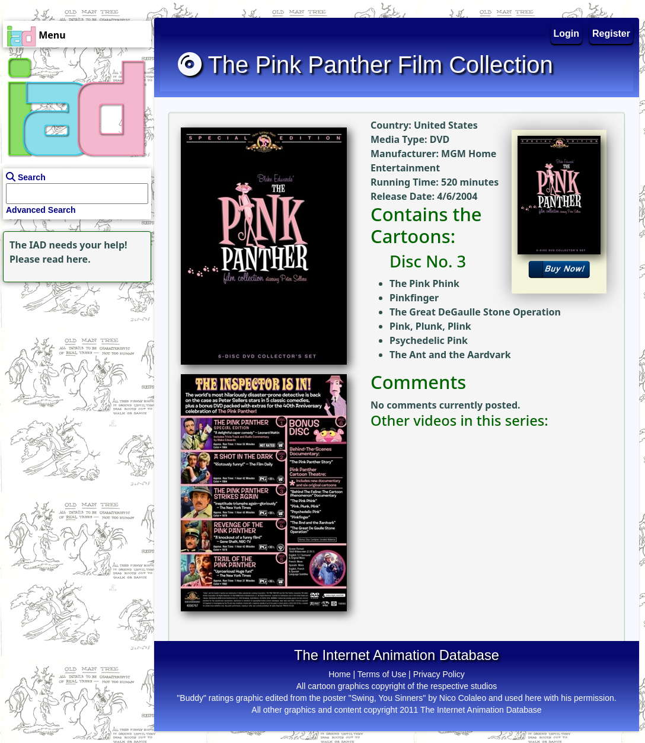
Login (567, 33)
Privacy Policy (439, 674)
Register (611, 33)
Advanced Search (41, 210)
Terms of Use (381, 674)
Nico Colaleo (462, 698)
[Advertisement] (74, 359)
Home (339, 674)
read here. (67, 259)
